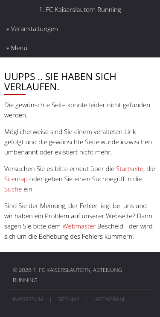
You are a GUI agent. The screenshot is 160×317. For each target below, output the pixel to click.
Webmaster (79, 226)
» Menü (16, 47)
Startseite (129, 168)
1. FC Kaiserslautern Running (80, 9)
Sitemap (16, 178)
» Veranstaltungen (32, 28)
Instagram (109, 299)
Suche (13, 189)
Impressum (28, 299)
